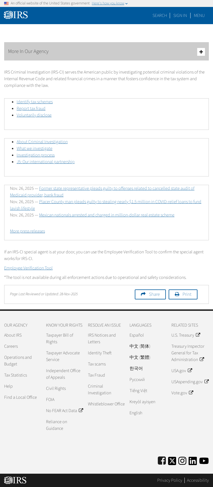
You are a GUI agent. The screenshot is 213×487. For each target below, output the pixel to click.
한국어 (136, 368)
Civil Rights (56, 388)
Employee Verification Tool (28, 268)
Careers (11, 346)
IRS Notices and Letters (102, 338)
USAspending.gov (190, 382)
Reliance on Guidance (56, 425)
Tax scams (97, 364)
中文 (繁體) (140, 357)
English (136, 413)
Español (137, 335)
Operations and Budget (18, 360)
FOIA (50, 400)
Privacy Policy (169, 480)
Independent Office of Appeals (63, 374)
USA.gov (181, 371)
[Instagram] (182, 460)
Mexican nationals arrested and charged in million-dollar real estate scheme (106, 215)
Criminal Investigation (99, 389)
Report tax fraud (31, 108)
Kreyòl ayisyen (142, 402)
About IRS (13, 335)
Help (8, 386)
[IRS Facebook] (162, 460)
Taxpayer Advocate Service (63, 356)
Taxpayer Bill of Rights (59, 338)
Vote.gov (182, 393)
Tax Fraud (96, 375)
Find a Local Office (20, 397)
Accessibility (198, 480)
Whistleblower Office (106, 404)
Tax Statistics (15, 375)
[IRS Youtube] (204, 460)
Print (186, 294)
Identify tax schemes (35, 102)
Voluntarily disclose (34, 115)
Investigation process (36, 155)
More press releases (27, 231)
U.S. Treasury (185, 335)
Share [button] (154, 294)
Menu (199, 15)
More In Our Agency (106, 52)
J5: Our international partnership (46, 162)
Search (160, 15)
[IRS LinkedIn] (193, 460)
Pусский (137, 380)
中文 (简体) (140, 346)
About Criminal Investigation (42, 142)
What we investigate (34, 148)
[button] (180, 15)
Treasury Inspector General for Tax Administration (187, 353)
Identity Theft (99, 353)
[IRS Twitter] (172, 460)
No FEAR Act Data (64, 411)
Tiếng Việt (138, 391)
